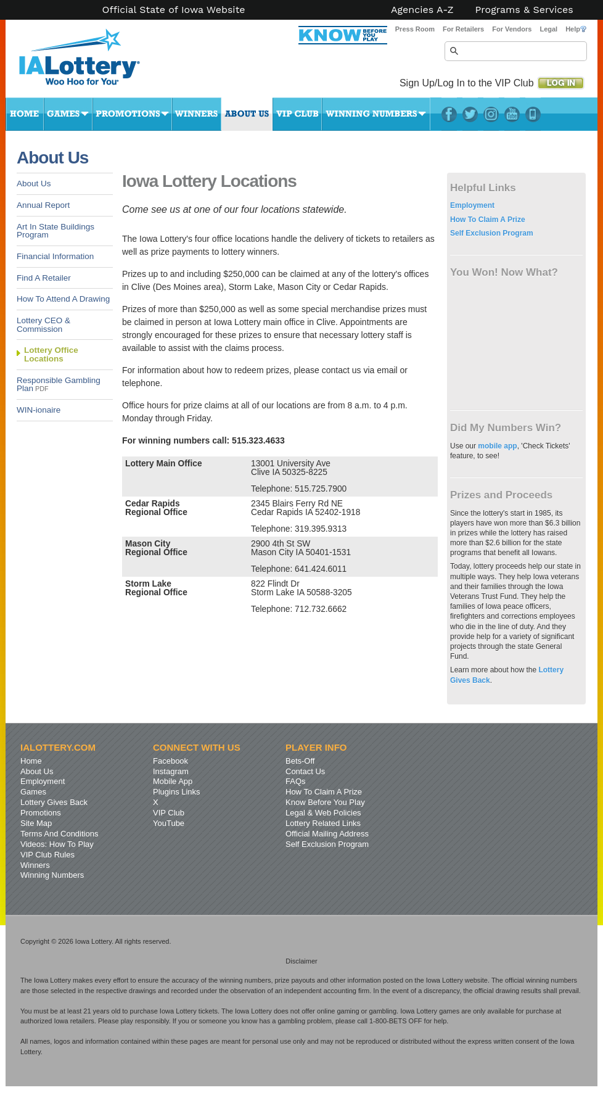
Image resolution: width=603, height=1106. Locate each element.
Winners (196, 114)
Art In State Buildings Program (55, 231)
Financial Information (55, 256)
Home (25, 114)
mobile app (497, 446)
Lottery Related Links (323, 823)
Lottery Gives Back (54, 802)
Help (575, 29)
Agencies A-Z (422, 10)
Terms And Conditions (59, 833)
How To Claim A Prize (487, 219)
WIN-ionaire (38, 410)
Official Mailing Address (327, 833)
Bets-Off (299, 761)
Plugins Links (176, 791)
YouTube (512, 114)
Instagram (491, 114)
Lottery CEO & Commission (43, 325)
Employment (472, 205)
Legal (548, 29)
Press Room (415, 29)
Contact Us (305, 771)
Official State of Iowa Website (173, 10)
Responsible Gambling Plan (58, 385)
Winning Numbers (376, 114)
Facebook (449, 114)
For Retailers (463, 29)
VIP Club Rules (47, 854)
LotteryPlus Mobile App (533, 114)
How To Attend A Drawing (63, 298)
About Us (247, 114)
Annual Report (43, 205)
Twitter (470, 114)
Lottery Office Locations (51, 354)
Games (68, 114)
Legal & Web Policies (323, 812)
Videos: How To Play (57, 844)
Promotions (132, 114)
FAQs (295, 781)
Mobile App (172, 781)
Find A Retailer (44, 278)
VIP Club (297, 114)
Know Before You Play (325, 802)
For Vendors (511, 29)
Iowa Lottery (91, 62)
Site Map (36, 823)
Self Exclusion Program (491, 233)
